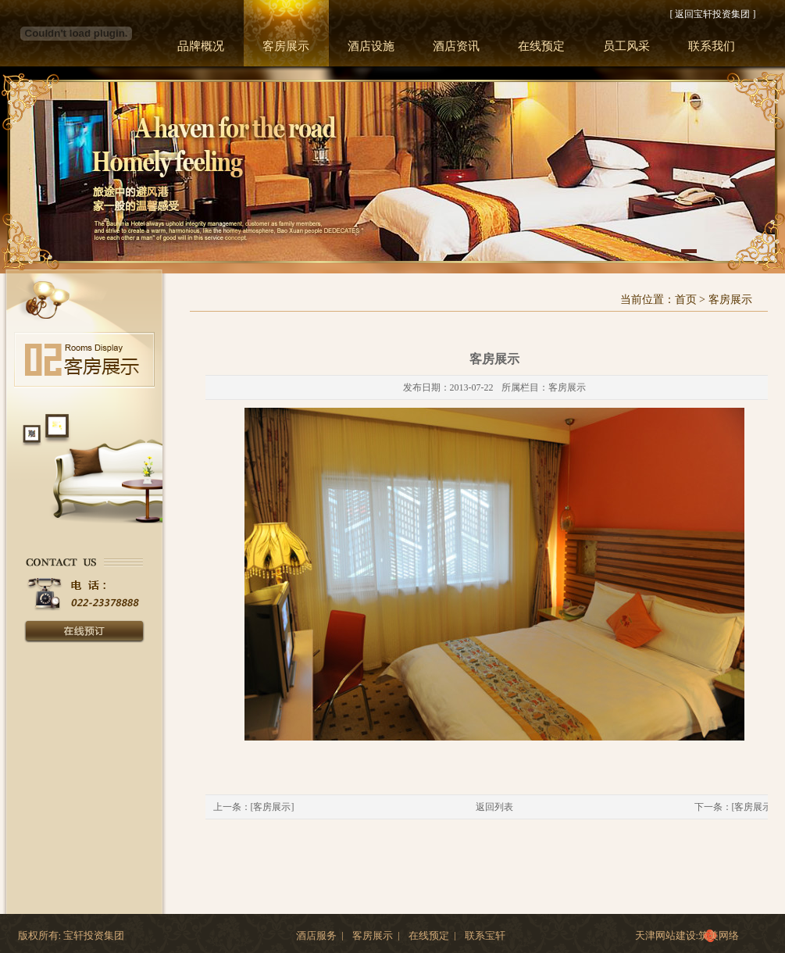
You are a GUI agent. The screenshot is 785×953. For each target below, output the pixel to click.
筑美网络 (718, 935)
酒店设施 (371, 46)
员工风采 (626, 46)
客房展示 (285, 46)
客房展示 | (376, 936)
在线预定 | (432, 936)
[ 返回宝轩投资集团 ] (713, 14)
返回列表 (494, 806)
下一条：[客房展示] (735, 806)
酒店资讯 (456, 46)
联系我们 (711, 46)
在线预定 (541, 46)
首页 (686, 299)
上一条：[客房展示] (253, 806)
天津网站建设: (667, 935)
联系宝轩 (485, 936)
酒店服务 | (320, 936)
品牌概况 (200, 46)
